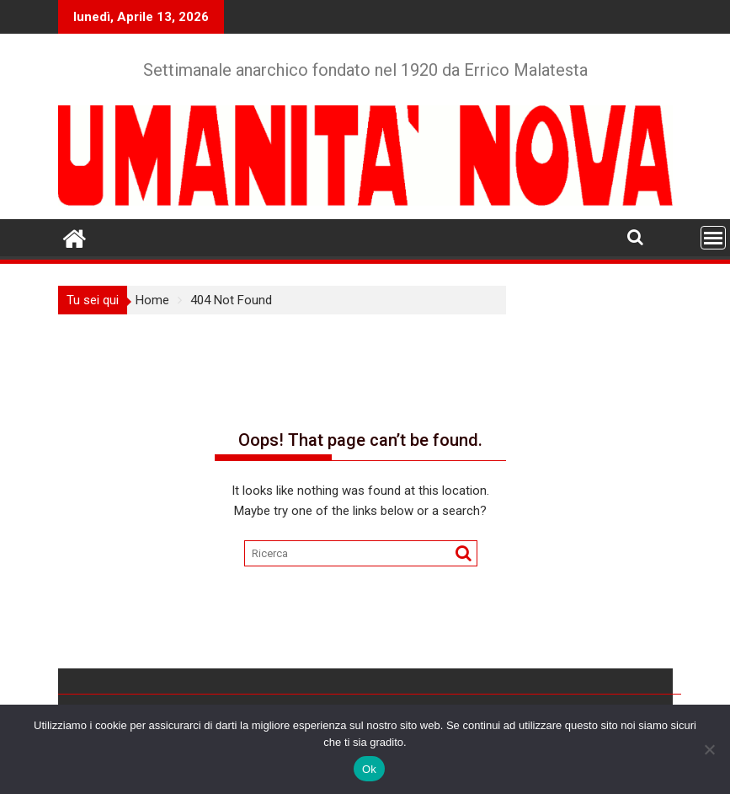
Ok (369, 769)
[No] (709, 749)
